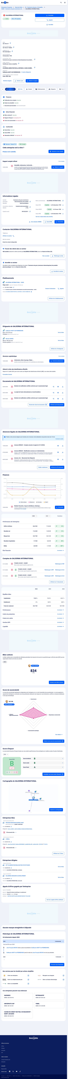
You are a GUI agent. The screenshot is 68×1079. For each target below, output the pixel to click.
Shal (9, 76)
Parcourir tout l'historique (57, 964)
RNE (7, 76)
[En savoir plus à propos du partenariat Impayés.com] (63, 975)
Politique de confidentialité (27, 1075)
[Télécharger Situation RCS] (63, 205)
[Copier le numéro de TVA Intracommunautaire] (12, 51)
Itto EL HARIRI (11, 828)
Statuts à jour (19, 81)
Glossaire (3, 1061)
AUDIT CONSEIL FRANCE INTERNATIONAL (23, 828)
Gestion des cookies (16, 1075)
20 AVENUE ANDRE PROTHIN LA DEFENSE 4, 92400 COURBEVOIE (18, 68)
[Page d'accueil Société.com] (4, 2)
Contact (29, 89)
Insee (4, 76)
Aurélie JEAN (35, 844)
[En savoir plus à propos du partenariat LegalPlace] (28, 975)
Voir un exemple (61, 161)
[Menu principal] (65, 2)
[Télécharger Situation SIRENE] (63, 209)
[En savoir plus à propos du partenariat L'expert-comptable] (28, 983)
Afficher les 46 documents (56, 404)
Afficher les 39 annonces (57, 467)
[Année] (6, 754)
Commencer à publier (59, 438)
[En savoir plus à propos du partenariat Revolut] (28, 979)
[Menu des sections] (2, 89)
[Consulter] (58, 386)
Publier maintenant (43, 467)
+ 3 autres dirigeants (26, 72)
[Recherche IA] (10, 89)
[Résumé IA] (53, 386)
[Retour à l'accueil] (33, 1038)
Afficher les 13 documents (56, 582)
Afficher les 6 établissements (56, 298)
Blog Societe (3, 1068)
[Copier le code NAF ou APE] (34, 59)
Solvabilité (49, 15)
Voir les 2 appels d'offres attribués (55, 899)
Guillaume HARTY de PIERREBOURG (40, 947)
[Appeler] (49, 20)
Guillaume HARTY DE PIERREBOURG (11, 72)
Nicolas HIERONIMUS (20, 844)
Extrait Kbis (59, 222)
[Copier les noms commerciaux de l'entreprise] (63, 200)
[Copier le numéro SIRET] (13, 47)
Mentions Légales (36, 1075)
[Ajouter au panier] (57, 167)
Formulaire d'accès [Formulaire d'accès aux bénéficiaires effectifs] (7, 374)
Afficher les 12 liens (58, 853)
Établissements (40, 89)
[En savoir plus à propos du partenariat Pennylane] (63, 979)
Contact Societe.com (5, 1059)
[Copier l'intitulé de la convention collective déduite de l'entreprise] (30, 207)
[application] (34, 488)
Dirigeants (52, 89)
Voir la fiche (61, 332)
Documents (63, 89)
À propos (3, 1075)
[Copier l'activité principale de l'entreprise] (30, 201)
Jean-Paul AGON (11, 844)
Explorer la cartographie (56, 809)
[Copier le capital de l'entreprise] (30, 211)
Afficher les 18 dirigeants (57, 348)
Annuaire (3, 1050)
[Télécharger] (62, 386)
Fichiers (3, 1048)
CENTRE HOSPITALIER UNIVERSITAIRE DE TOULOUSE (18, 896)
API (2, 1052)
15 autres (45, 844)
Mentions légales (7, 80)
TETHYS (40, 844)
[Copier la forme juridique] (18, 63)
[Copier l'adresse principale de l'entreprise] (34, 67)
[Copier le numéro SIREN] (10, 43)
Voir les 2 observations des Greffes (44, 216)
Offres (2, 1046)
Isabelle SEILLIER (28, 844)
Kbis (20, 89)
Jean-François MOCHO (12, 947)
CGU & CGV (9, 1075)
